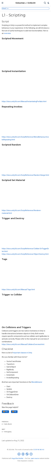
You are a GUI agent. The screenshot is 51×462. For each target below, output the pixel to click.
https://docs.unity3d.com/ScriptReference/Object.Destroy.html (25, 254)
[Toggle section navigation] (25, 8)
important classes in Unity (22, 353)
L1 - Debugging (6, 432)
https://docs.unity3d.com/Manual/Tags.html (18, 289)
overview (7, 33)
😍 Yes (5, 411)
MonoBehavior (36, 382)
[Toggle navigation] (2, 3)
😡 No (14, 411)
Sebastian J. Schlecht (25, 3)
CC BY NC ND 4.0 (38, 449)
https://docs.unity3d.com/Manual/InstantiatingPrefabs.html (24, 101)
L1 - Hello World (7, 424)
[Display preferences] (48, 3)
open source (35, 458)
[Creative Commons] (25, 454)
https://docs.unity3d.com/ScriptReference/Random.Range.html (25, 175)
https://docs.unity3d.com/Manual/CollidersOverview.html (23, 344)
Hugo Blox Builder (17, 458)
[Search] (45, 3)
